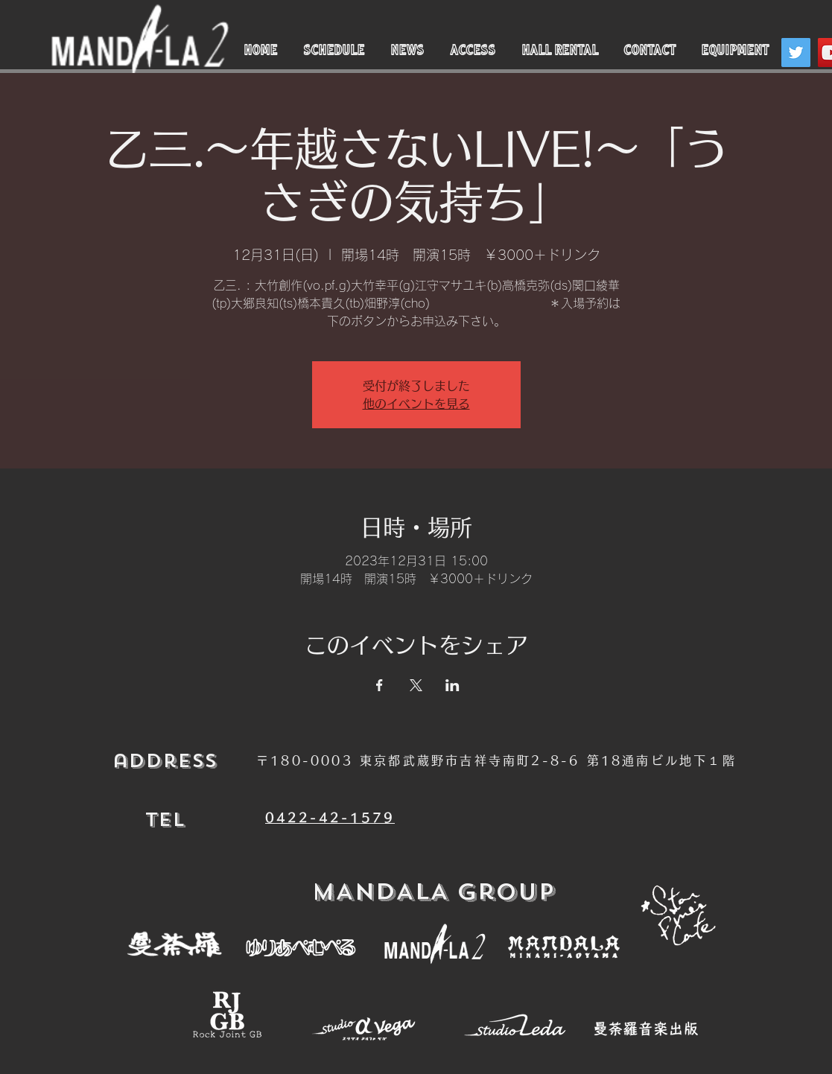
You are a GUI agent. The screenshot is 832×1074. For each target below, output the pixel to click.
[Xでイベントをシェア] (416, 685)
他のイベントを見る (416, 404)
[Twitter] (795, 52)
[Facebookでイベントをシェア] (379, 685)
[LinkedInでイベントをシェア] (452, 685)
